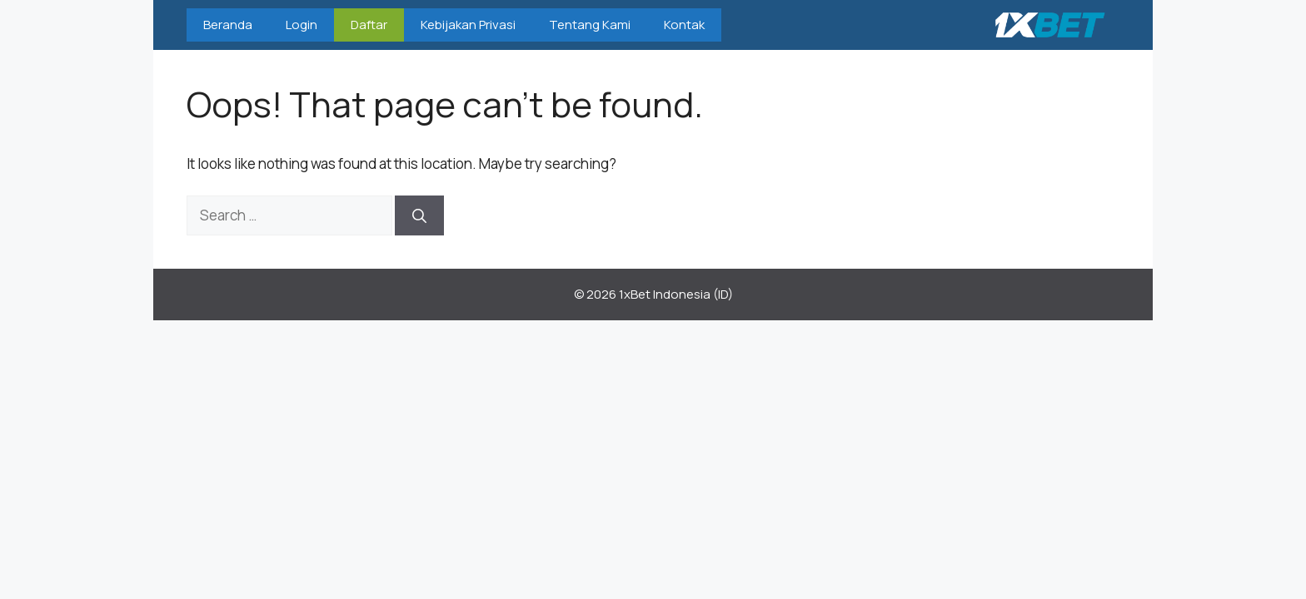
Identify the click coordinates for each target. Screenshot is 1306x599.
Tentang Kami (590, 24)
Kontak (684, 24)
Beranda (227, 24)
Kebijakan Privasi (468, 24)
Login (301, 24)
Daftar (369, 24)
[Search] (419, 215)
